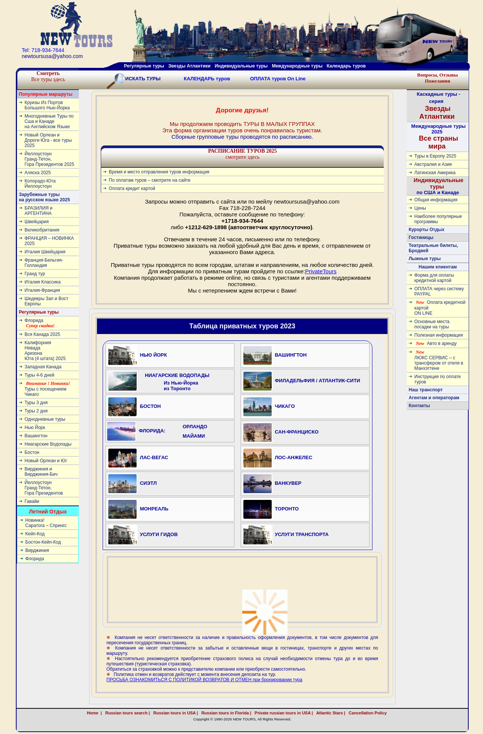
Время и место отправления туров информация (159, 172)
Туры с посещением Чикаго (47, 389)
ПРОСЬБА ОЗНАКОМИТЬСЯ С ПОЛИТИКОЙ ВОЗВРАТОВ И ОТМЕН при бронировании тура (204, 679)
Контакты (419, 405)
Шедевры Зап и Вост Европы (46, 301)
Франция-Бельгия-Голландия (44, 262)
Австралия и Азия (433, 164)
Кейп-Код (35, 533)
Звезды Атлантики (189, 66)
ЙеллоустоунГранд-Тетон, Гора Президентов (44, 488)
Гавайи (32, 501)
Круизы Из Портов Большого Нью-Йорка (47, 105)
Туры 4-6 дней (39, 375)
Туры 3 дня (36, 402)
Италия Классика (43, 282)
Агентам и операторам (434, 397)
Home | (94, 713)
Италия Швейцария (45, 251)
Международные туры (297, 66)
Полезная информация (438, 335)
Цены (420, 208)
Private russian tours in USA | (282, 713)
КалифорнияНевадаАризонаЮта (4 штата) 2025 (45, 350)
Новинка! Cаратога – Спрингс (46, 523)
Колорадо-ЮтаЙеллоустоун (40, 183)
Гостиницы (421, 237)
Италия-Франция (42, 290)
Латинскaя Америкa (434, 172)
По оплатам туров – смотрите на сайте (149, 180)
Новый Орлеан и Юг (46, 460)
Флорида (40, 323)
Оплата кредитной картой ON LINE (440, 308)
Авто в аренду (436, 343)
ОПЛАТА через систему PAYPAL (439, 291)
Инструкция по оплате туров (437, 379)
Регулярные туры (144, 66)
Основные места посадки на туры (431, 324)
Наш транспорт (426, 389)
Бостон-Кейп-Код (43, 542)
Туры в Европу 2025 (435, 156)
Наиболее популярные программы (438, 219)
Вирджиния (37, 550)
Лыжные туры (425, 258)
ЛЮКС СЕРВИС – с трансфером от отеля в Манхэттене (438, 360)
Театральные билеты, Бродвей (433, 248)
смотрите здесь (242, 154)
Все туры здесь (48, 76)
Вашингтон (36, 435)
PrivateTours (320, 271)
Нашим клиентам (437, 267)
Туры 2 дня (36, 411)
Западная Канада (43, 366)
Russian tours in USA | (174, 713)
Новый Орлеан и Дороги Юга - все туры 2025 (48, 140)
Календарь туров (346, 66)
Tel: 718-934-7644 (43, 50)
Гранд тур (35, 273)
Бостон (32, 452)
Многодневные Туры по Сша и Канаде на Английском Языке (49, 121)
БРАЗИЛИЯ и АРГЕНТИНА (38, 210)
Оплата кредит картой (132, 188)
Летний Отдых (48, 512)
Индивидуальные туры (241, 66)
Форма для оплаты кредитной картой (434, 278)
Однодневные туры (45, 419)
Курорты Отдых (427, 229)
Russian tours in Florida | (225, 713)
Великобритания (42, 230)
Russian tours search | (126, 713)
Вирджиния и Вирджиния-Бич (41, 471)
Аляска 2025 (38, 172)
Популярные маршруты (45, 94)
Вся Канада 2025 (42, 334)
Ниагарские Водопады (48, 444)
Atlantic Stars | (329, 713)
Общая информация (435, 199)
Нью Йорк (35, 427)
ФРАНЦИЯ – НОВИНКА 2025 (49, 241)
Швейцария (37, 221)
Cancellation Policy (375, 713)
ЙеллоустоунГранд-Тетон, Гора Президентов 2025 (49, 159)
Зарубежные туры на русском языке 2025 (44, 197)
